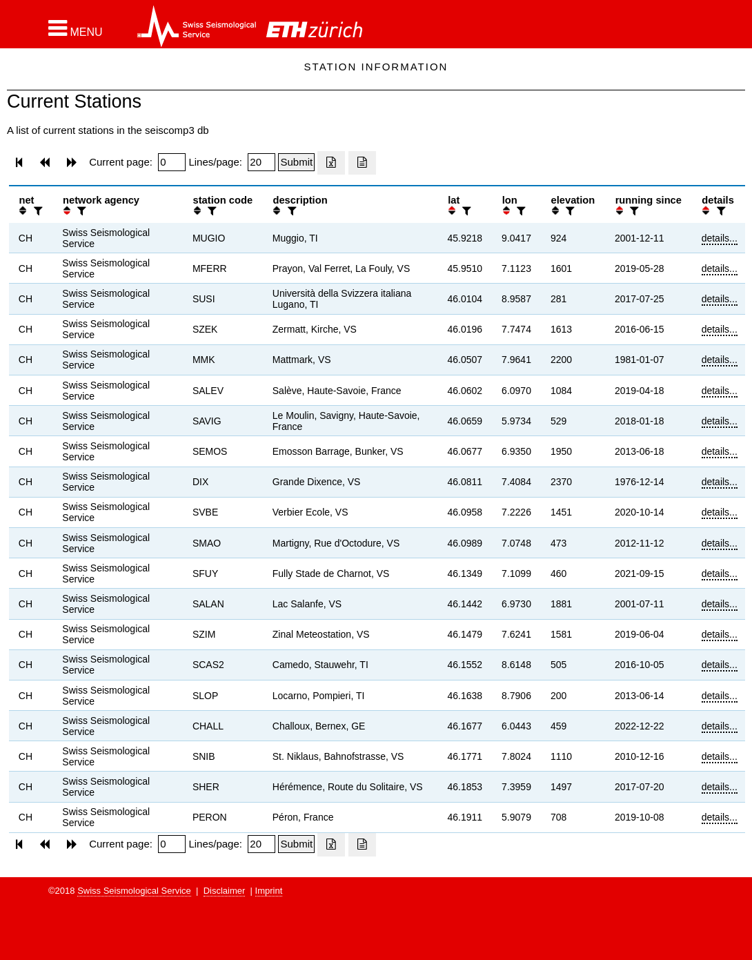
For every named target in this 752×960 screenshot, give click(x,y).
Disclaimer (225, 890)
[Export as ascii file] (362, 163)
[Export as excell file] (331, 163)
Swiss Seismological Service (134, 890)
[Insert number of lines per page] (261, 162)
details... (720, 238)
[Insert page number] (172, 162)
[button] (75, 28)
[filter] (36, 211)
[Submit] (296, 162)
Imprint (269, 890)
